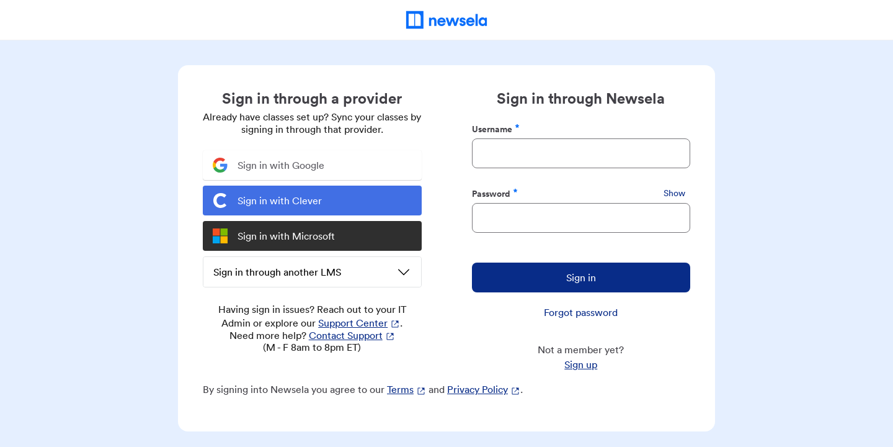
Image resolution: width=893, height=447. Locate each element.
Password (495, 193)
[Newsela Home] (446, 20)
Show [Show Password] (674, 193)
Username (496, 129)
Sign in (581, 277)
